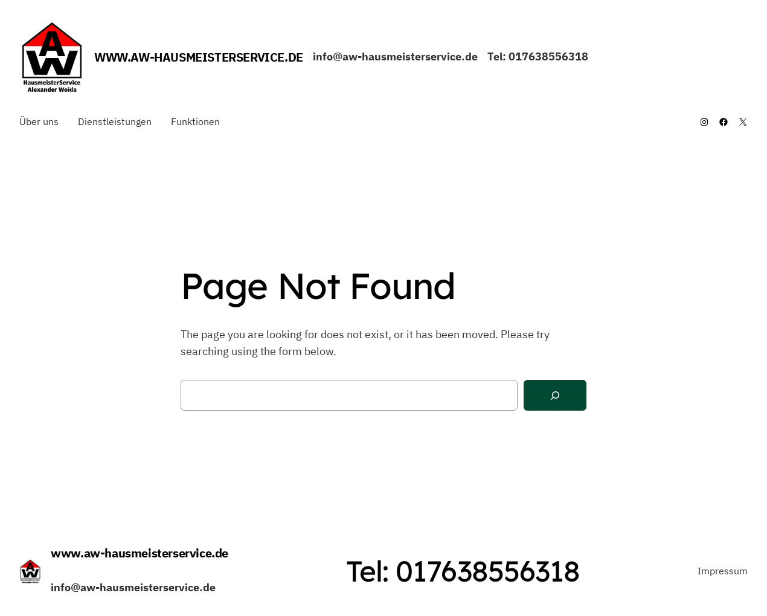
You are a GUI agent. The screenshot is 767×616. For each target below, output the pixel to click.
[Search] (555, 395)
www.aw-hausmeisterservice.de (198, 57)
